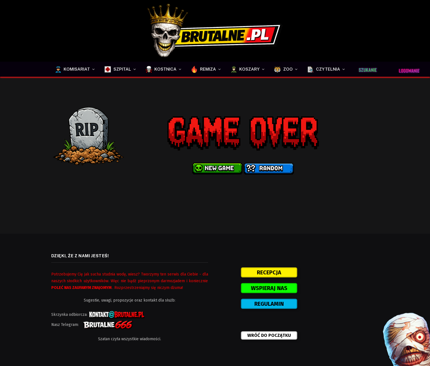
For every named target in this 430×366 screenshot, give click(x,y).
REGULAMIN (269, 303)
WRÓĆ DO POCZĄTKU (269, 335)
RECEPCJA (269, 272)
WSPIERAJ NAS (269, 288)
